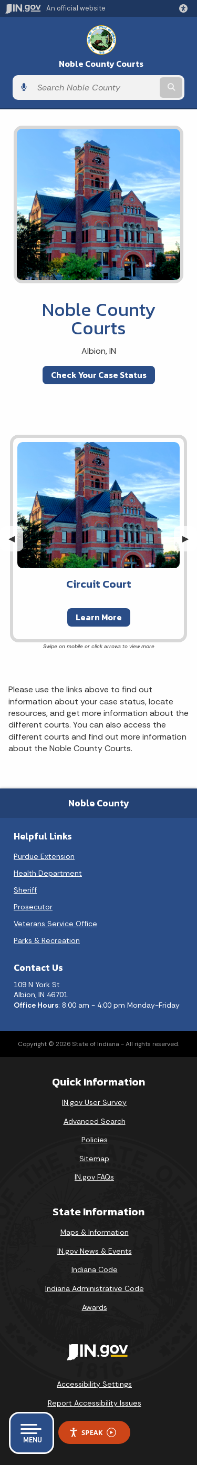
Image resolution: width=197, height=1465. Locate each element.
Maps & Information (94, 1232)
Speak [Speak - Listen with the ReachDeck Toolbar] (92, 1433)
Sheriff (25, 890)
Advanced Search (95, 1121)
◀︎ (15, 538)
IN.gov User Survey (94, 1102)
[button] (185, 8)
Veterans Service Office (55, 923)
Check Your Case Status (99, 374)
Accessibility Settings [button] (94, 1384)
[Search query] (95, 87)
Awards (94, 1307)
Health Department (48, 873)
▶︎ (189, 538)
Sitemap (94, 1158)
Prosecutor (33, 906)
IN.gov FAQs (94, 1177)
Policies (94, 1139)
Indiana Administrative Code (94, 1288)
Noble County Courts (101, 64)
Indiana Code (94, 1269)
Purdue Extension (44, 856)
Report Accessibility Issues (94, 1403)
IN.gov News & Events (94, 1251)
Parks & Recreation (47, 940)
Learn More (99, 617)
